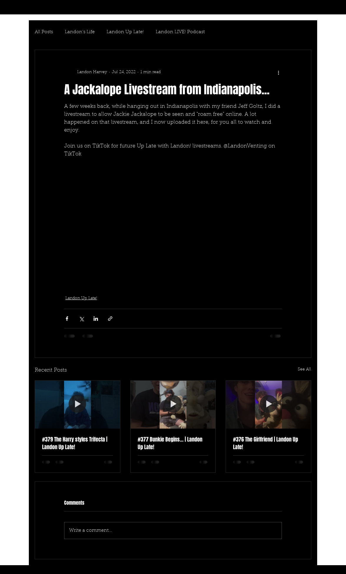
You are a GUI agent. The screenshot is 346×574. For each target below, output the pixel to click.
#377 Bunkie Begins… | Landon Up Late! (170, 443)
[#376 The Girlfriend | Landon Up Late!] (268, 404)
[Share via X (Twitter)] (81, 318)
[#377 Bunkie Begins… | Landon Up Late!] (173, 404)
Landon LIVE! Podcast (180, 32)
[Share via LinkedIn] (96, 318)
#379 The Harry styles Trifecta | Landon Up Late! (74, 443)
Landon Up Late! (125, 32)
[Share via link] (110, 318)
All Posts (44, 32)
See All (304, 369)
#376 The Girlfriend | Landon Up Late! (265, 443)
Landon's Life (80, 32)
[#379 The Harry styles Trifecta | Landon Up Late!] (77, 404)
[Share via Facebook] (67, 318)
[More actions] (278, 72)
